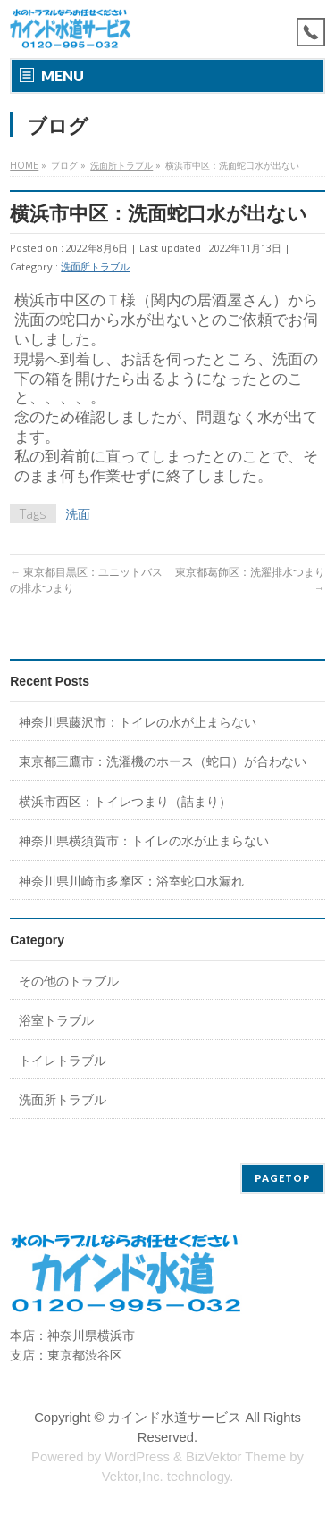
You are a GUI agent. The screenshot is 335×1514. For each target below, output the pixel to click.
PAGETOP (283, 1178)
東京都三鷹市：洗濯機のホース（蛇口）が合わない (162, 761)
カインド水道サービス (174, 1417)
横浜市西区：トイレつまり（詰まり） (125, 801)
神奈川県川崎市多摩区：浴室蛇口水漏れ (131, 880)
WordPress (137, 1457)
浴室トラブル (56, 1019)
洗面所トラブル (95, 266)
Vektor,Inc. (132, 1476)
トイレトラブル (62, 1060)
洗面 (77, 513)
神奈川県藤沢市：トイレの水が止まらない (137, 721)
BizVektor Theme (236, 1457)
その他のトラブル (69, 980)
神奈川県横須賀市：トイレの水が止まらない (144, 840)
